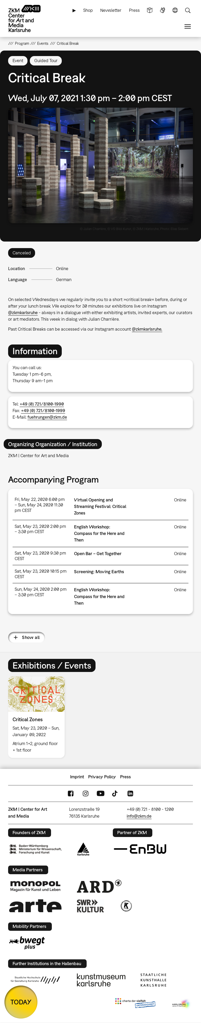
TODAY (20, 1002)
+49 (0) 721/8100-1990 (42, 404)
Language (175, 10)
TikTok (115, 793)
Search (187, 10)
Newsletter (110, 10)
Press (134, 10)
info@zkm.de (139, 816)
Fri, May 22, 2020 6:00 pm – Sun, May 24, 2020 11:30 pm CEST (40, 505)
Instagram (85, 793)
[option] (38, 717)
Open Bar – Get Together (97, 553)
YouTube (100, 793)
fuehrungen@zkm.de (47, 417)
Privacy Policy (102, 776)
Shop (88, 10)
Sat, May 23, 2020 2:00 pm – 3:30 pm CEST (40, 529)
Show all (31, 637)
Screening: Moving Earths (99, 571)
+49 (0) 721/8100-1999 (43, 410)
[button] (100, 165)
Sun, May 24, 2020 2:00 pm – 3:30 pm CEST (40, 592)
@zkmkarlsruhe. (147, 329)
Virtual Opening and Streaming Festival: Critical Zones (100, 506)
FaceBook (70, 793)
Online (62, 268)
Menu (187, 26)
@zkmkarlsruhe (23, 312)
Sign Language (162, 10)
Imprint (77, 776)
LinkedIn (130, 793)
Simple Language (149, 10)
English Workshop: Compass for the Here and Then (99, 533)
